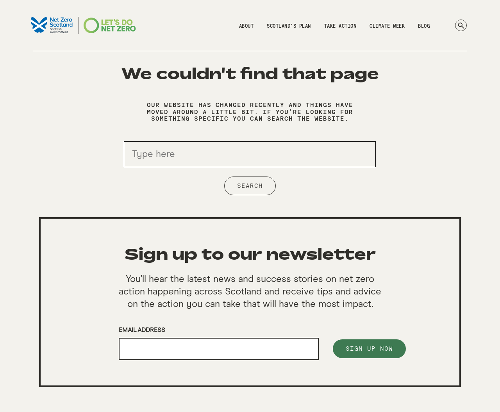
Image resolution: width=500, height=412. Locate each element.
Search (250, 186)
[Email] (219, 349)
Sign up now (369, 349)
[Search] (461, 25)
